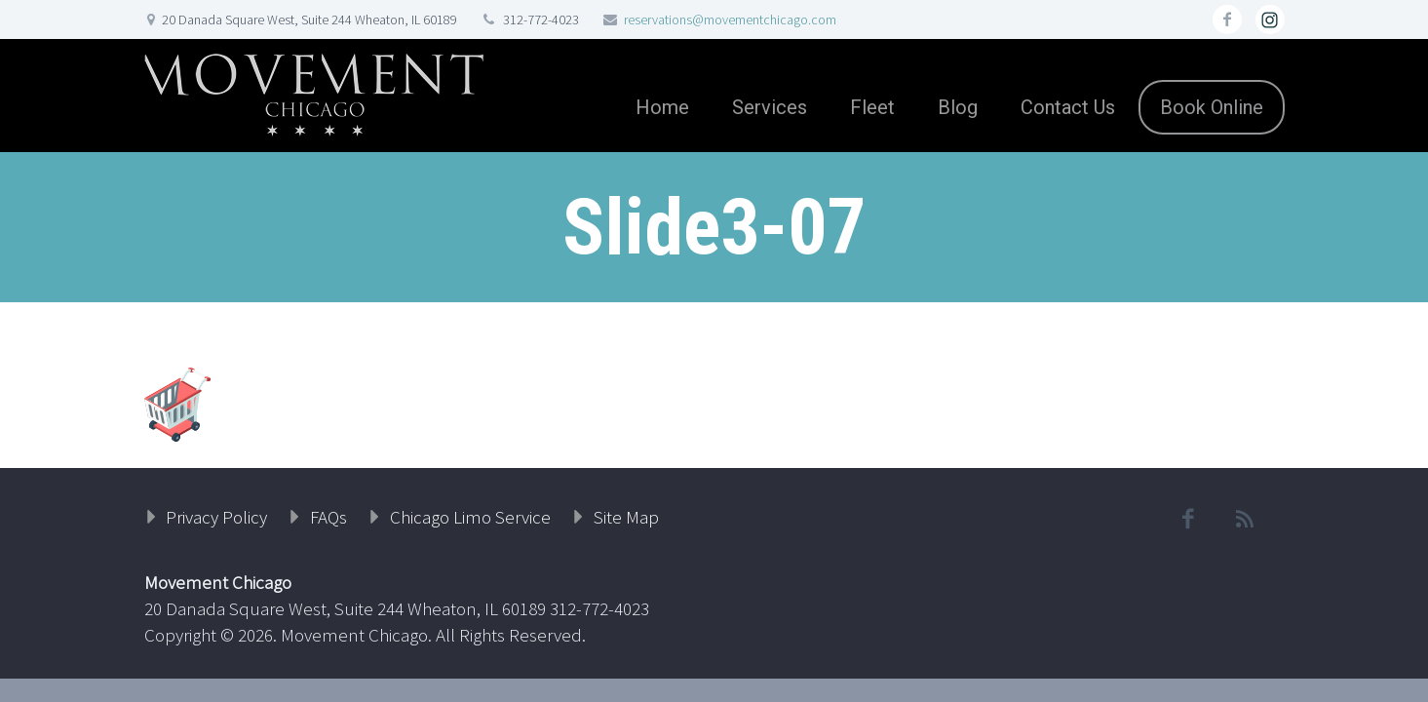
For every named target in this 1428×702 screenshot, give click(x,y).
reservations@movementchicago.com (730, 19)
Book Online (1211, 107)
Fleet (872, 107)
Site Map (626, 516)
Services (769, 107)
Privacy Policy (216, 516)
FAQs (328, 516)
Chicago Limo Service (470, 516)
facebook (1227, 19)
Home (662, 107)
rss (1270, 19)
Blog (958, 107)
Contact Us (1068, 107)
